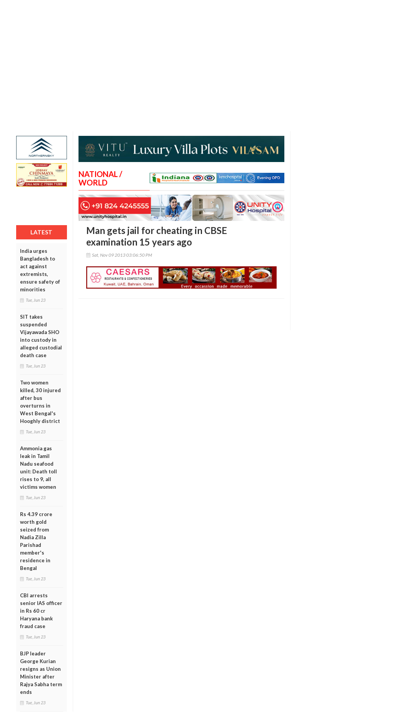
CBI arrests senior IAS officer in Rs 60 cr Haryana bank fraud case (41, 610)
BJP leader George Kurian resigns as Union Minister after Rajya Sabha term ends (41, 672)
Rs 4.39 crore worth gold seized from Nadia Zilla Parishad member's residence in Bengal (36, 541)
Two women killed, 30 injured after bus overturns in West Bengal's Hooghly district (40, 401)
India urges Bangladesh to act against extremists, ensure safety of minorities (40, 270)
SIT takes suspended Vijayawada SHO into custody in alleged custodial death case (41, 336)
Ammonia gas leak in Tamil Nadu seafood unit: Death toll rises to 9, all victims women (38, 467)
